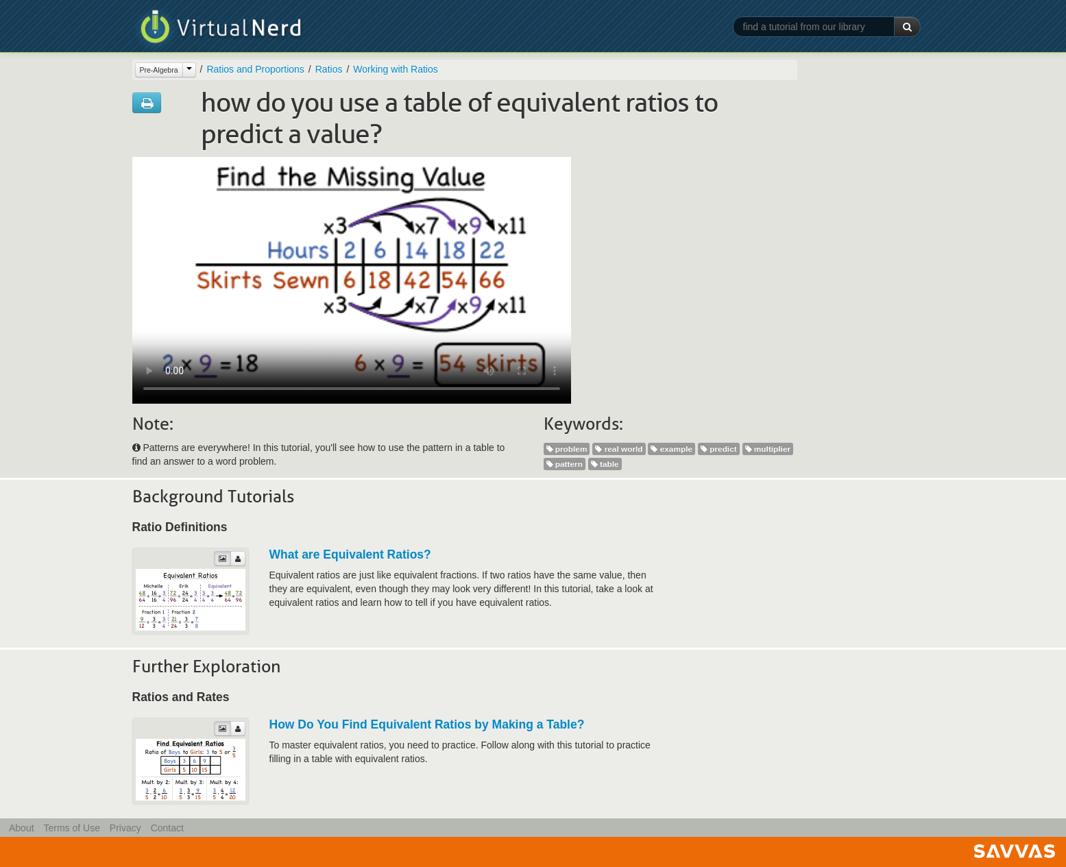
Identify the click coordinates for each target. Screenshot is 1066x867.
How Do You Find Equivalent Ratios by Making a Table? (427, 724)
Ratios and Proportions (255, 69)
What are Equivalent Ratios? (350, 554)
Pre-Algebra (159, 70)
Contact (167, 827)
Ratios (329, 69)
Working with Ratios (395, 69)
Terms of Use (71, 827)
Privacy (125, 827)
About (21, 827)
